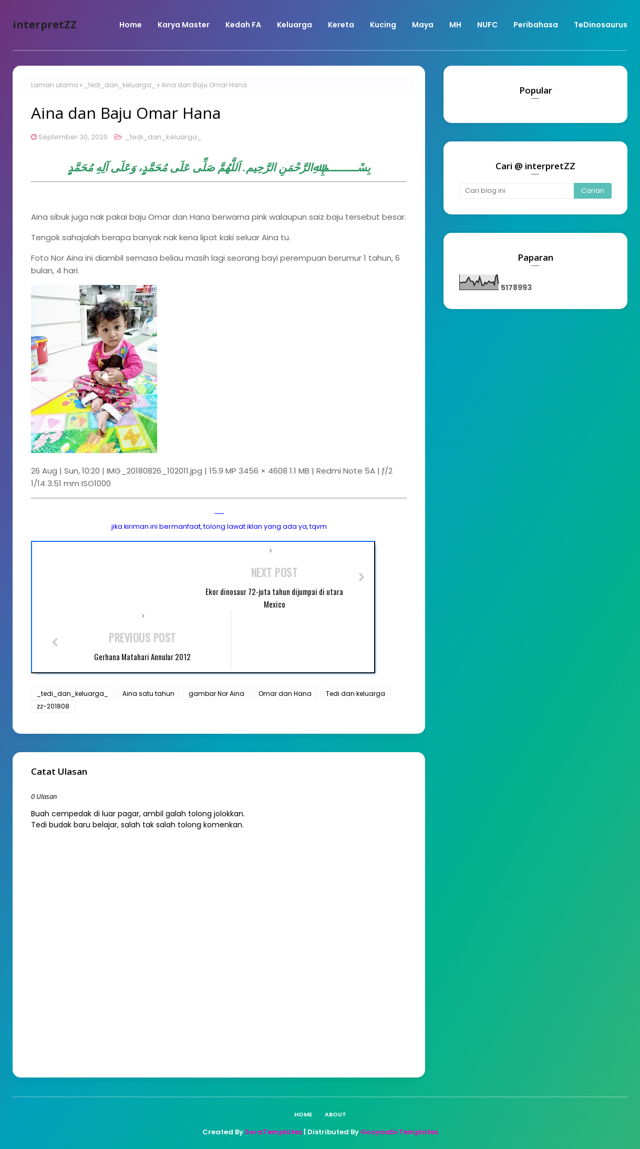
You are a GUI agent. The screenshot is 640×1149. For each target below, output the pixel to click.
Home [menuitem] (130, 24)
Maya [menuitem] (422, 24)
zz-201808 (53, 706)
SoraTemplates (273, 1132)
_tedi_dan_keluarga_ (120, 84)
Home (303, 1114)
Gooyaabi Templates (399, 1132)
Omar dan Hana (285, 693)
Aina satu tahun (148, 693)
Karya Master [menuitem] (184, 24)
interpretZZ (45, 24)
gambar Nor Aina (216, 693)
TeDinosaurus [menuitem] (600, 24)
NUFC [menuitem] (487, 24)
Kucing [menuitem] (383, 24)
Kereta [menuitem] (341, 24)
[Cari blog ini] (516, 191)
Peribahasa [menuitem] (535, 24)
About (335, 1114)
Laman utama (54, 84)
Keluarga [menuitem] (294, 24)
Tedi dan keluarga (355, 693)
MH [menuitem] (455, 24)
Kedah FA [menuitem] (243, 24)
